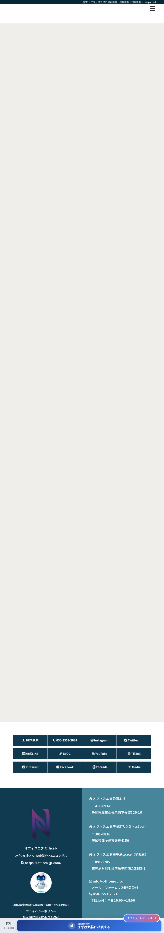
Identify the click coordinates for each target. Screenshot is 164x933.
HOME (85, 2)
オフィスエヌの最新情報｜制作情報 (110, 2)
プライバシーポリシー (41, 911)
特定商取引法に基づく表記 (41, 917)
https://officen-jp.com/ (41, 862)
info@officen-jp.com (109, 881)
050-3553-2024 (105, 894)
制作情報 (136, 2)
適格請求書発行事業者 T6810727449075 (41, 905)
